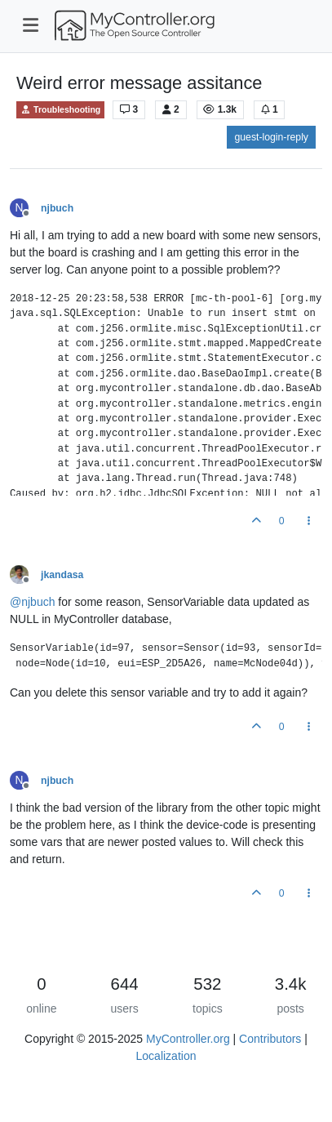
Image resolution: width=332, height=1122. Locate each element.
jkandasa (62, 575)
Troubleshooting (60, 110)
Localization (166, 1055)
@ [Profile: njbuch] (32, 601)
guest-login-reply (271, 137)
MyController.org (188, 1038)
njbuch (57, 208)
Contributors (270, 1038)
